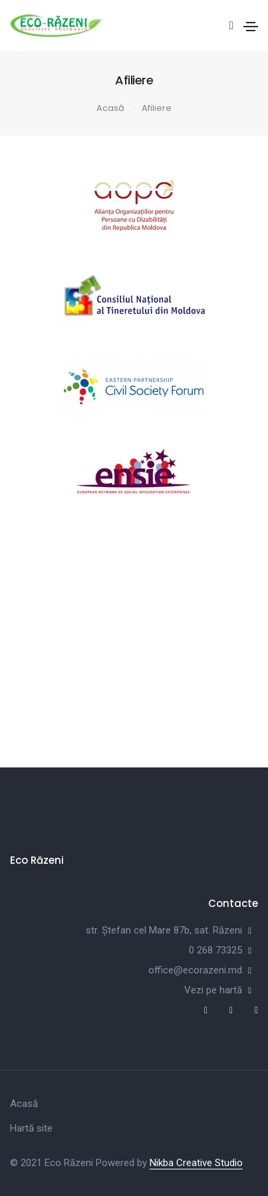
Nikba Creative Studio (196, 1163)
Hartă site (31, 1128)
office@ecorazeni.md (195, 970)
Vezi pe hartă (213, 990)
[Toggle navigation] (250, 26)
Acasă (110, 108)
